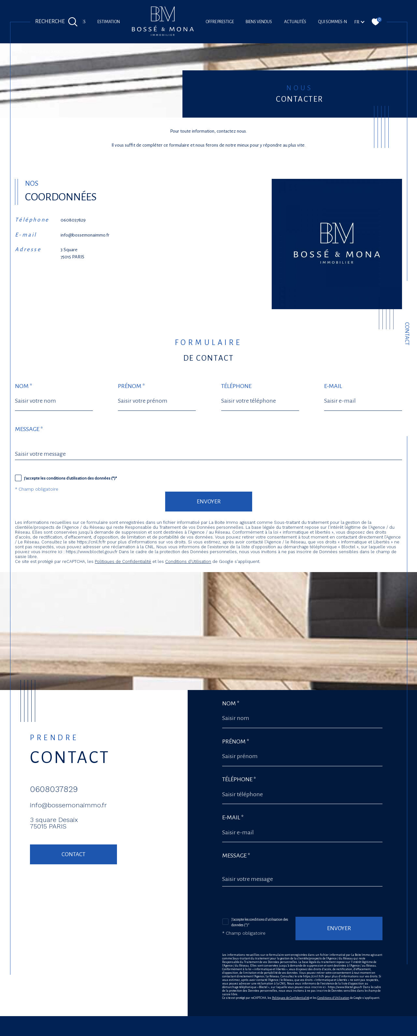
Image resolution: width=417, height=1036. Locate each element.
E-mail (333, 386)
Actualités (295, 22)
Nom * (23, 386)
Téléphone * (239, 779)
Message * (29, 429)
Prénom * (131, 386)
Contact (407, 333)
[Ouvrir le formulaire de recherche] (56, 22)
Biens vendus (259, 22)
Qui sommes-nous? (337, 22)
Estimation (108, 22)
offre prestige (220, 22)
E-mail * (233, 817)
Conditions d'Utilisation (188, 561)
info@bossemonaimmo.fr (85, 235)
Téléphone (236, 386)
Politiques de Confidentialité (123, 561)
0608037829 (73, 220)
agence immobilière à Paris (39, 52)
